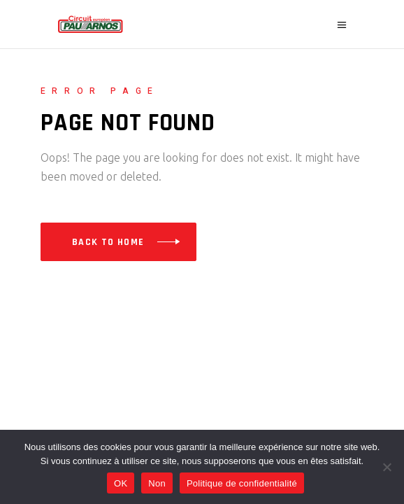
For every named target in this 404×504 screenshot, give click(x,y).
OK (120, 483)
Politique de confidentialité (242, 483)
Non (157, 483)
